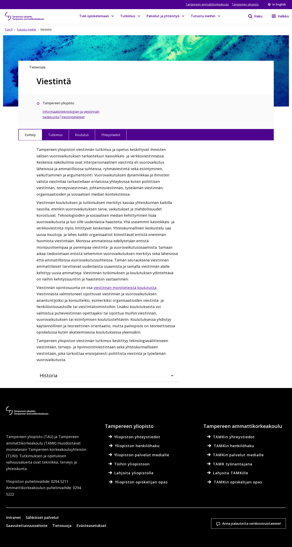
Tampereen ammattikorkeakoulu (207, 4)
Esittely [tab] (30, 135)
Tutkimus (127, 16)
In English (277, 4)
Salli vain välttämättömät (260, 524)
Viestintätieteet (73, 117)
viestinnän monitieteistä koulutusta (124, 287)
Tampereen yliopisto (245, 4)
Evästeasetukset (153, 524)
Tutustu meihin (203, 16)
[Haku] (252, 16)
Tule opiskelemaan (94, 16)
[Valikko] (277, 16)
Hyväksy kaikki (207, 524)
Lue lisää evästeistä (82, 537)
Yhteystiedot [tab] (110, 135)
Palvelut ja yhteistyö (163, 16)
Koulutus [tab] (82, 135)
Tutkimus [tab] (55, 135)
